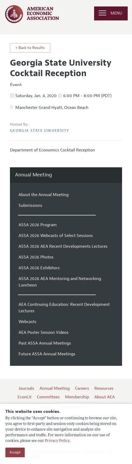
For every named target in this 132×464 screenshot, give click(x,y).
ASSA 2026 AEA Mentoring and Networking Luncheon (60, 282)
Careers (82, 388)
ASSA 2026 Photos (36, 257)
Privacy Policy (57, 441)
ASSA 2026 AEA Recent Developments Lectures (63, 246)
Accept (15, 452)
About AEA (104, 397)
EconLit (24, 397)
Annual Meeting (33, 175)
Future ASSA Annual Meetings (47, 354)
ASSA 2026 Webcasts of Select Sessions (56, 235)
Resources (103, 388)
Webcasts (27, 321)
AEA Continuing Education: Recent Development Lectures (64, 308)
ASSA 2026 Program (38, 225)
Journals (26, 388)
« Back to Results (30, 47)
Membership (77, 397)
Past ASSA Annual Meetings (45, 343)
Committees (48, 397)
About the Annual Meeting (44, 194)
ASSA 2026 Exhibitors (39, 268)
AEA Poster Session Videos (44, 332)
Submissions (30, 205)
